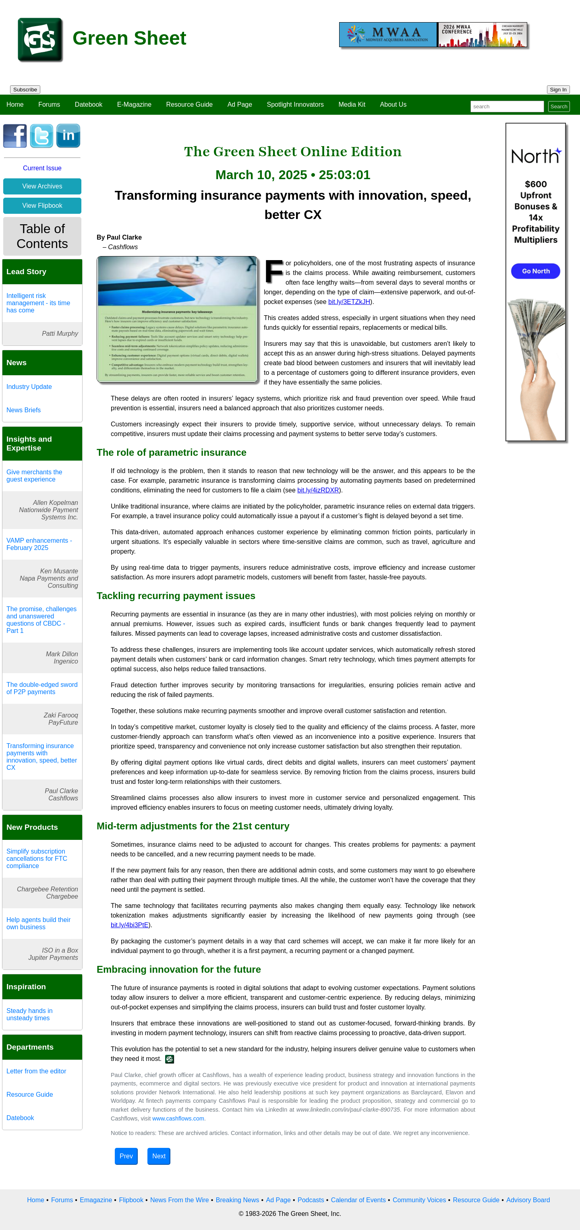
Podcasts (311, 1200)
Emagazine (96, 1200)
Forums (49, 104)
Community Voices (419, 1200)
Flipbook (131, 1200)
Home (15, 104)
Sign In (558, 90)
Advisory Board (528, 1200)
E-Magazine (134, 104)
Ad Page (240, 104)
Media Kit (351, 104)
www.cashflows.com (178, 1118)
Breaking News (237, 1200)
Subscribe (25, 90)
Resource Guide (189, 104)
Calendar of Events (358, 1200)
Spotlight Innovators (295, 104)
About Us (393, 104)
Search (559, 106)
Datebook (89, 104)
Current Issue (42, 168)
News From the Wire (179, 1200)
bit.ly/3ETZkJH (349, 301)
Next (159, 1156)
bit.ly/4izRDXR (318, 490)
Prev (126, 1156)
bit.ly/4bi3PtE (129, 925)
